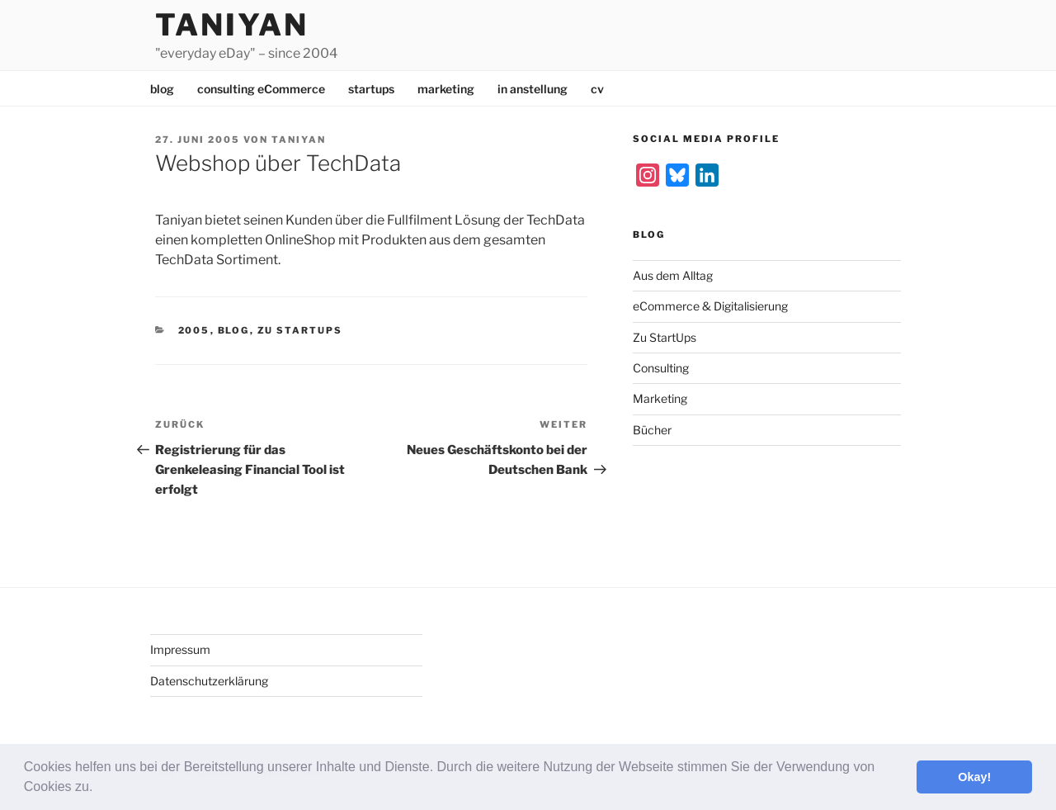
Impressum (180, 649)
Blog (234, 330)
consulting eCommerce (261, 89)
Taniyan (232, 25)
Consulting (661, 368)
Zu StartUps (300, 330)
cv (597, 89)
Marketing (660, 398)
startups (371, 89)
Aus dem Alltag (673, 275)
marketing (445, 89)
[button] (99, 788)
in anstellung (532, 89)
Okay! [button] (974, 777)
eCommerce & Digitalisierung (710, 306)
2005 (194, 330)
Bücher (652, 430)
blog (162, 89)
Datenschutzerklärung (209, 681)
